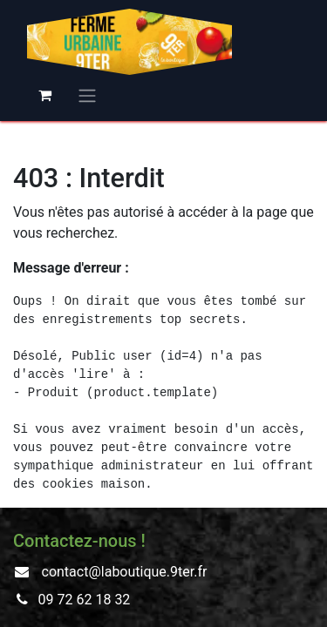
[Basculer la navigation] (87, 95)
